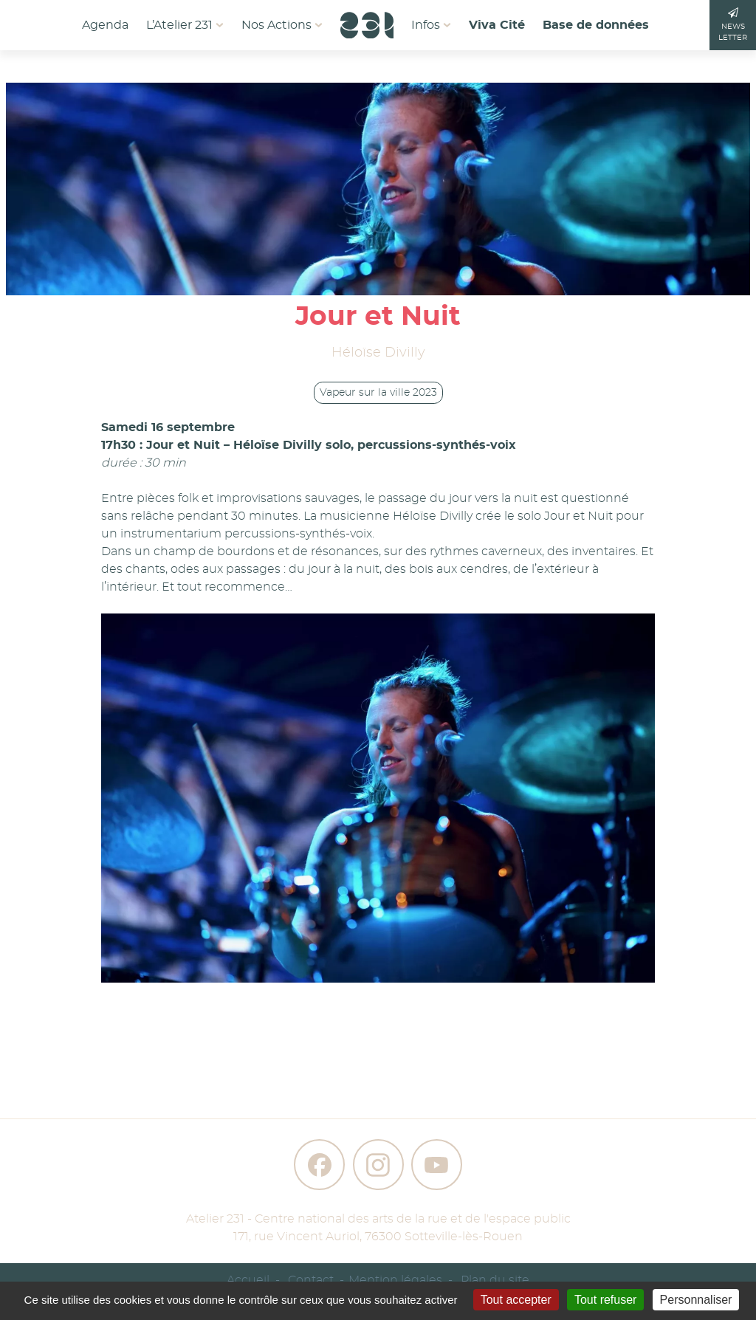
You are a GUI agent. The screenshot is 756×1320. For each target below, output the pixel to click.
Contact (311, 1280)
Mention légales (395, 1280)
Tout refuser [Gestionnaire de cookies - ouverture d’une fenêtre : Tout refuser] (605, 1299)
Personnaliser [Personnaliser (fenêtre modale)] (696, 1299)
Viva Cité (497, 25)
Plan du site (495, 1280)
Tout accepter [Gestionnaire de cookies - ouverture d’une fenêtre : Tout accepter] (516, 1299)
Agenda (105, 25)
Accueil (248, 1280)
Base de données (596, 25)
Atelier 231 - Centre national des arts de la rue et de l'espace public (378, 1219)
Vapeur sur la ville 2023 (378, 393)
